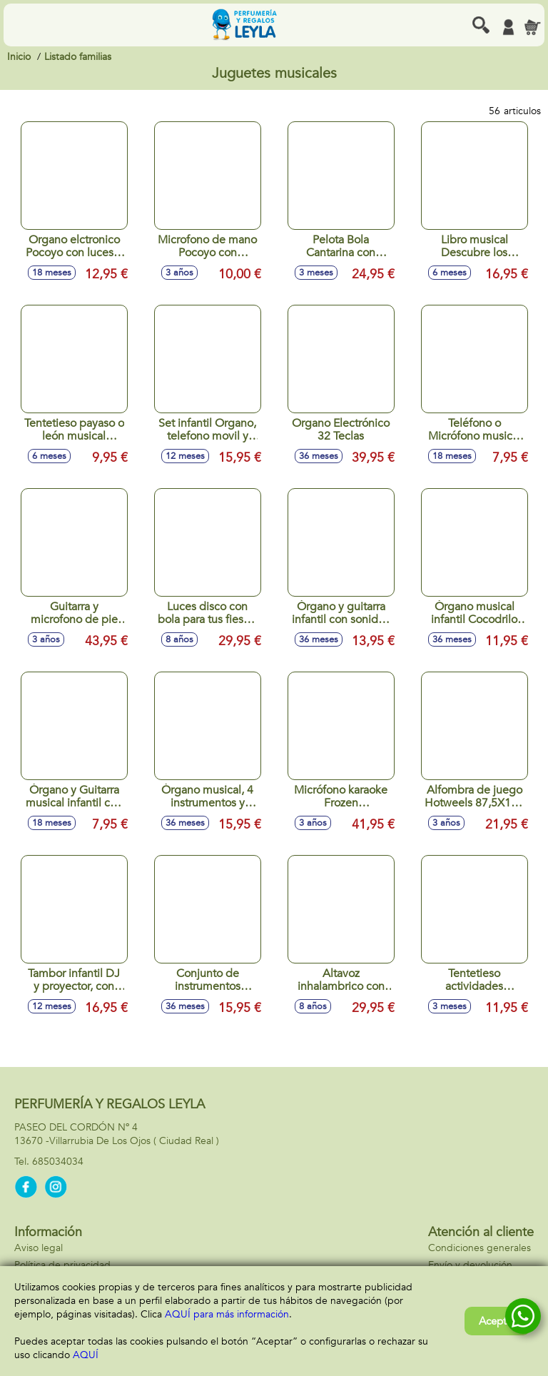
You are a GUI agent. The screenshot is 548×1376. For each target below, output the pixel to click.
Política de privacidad (62, 1265)
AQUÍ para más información (227, 1314)
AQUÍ (85, 1355)
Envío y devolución (470, 1265)
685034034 (57, 1161)
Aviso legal (38, 1248)
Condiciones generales (479, 1248)
